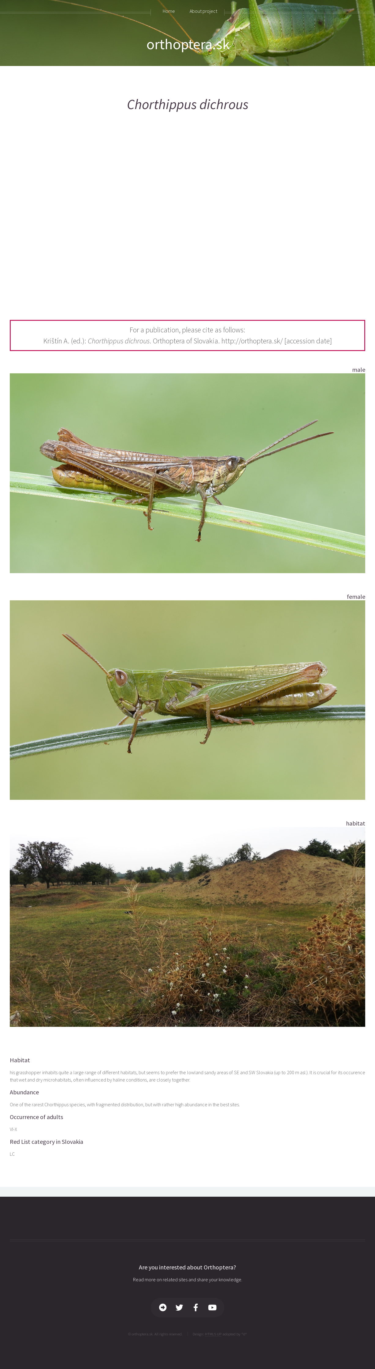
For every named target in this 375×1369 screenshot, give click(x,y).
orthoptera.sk (188, 44)
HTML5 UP (213, 1333)
